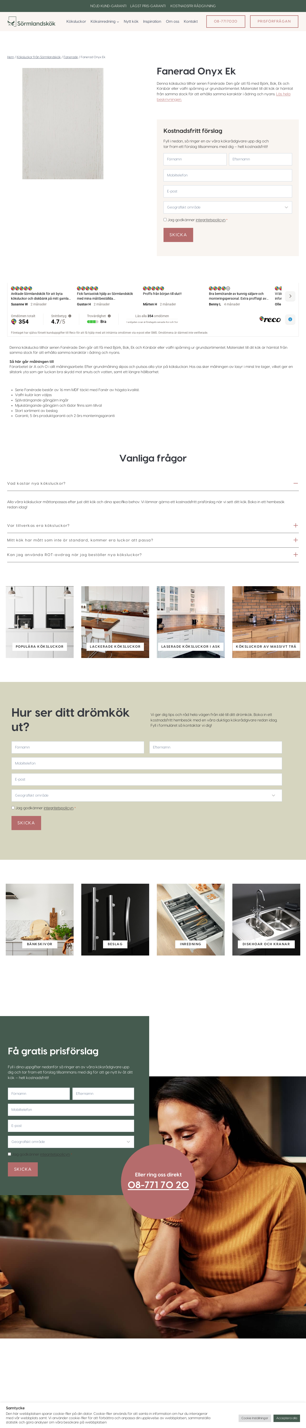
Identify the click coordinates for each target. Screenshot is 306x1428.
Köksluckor (76, 21)
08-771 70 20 (162, 1197)
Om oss (172, 21)
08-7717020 (226, 21)
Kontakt (191, 21)
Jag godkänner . (198, 219)
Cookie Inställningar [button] (254, 1418)
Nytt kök (131, 21)
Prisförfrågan (274, 21)
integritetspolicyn (211, 219)
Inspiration (152, 21)
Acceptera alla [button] (286, 1418)
